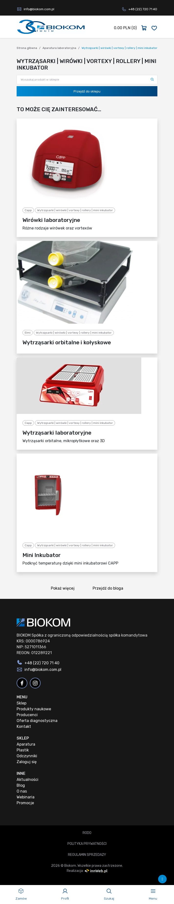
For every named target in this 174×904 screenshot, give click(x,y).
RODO (87, 833)
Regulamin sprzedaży (87, 855)
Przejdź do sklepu (87, 91)
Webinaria (25, 797)
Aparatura (26, 744)
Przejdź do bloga (109, 589)
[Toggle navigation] (153, 894)
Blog (21, 785)
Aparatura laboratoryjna (59, 48)
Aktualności (27, 779)
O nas (22, 791)
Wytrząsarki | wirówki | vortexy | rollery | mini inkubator (75, 210)
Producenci (27, 714)
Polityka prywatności (87, 844)
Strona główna (27, 48)
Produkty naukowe (34, 709)
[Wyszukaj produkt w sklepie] (87, 79)
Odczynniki (27, 756)
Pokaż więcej (64, 589)
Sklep (21, 703)
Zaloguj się (27, 761)
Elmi (28, 332)
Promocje (25, 803)
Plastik (23, 750)
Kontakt (24, 726)
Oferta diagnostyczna (37, 720)
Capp (28, 210)
